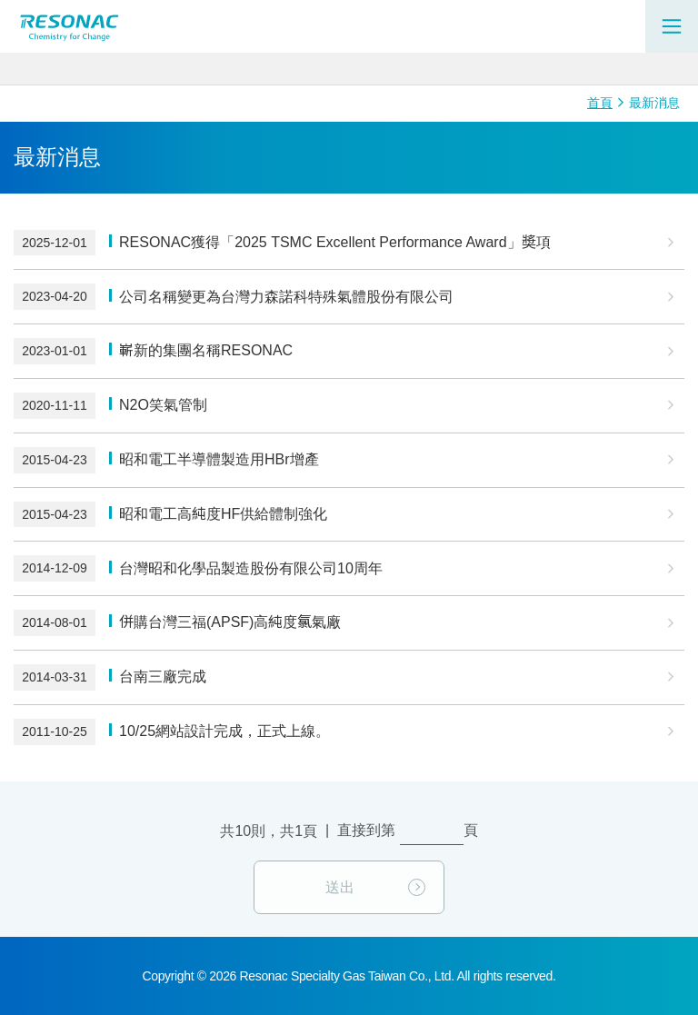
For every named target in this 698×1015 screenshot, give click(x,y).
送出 (339, 887)
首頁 (600, 102)
